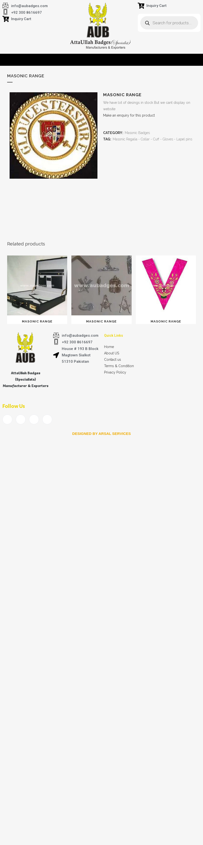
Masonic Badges (137, 133)
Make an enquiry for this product (129, 115)
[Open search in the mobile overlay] (169, 23)
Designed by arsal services (101, 433)
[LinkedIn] (34, 419)
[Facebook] (7, 419)
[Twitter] (21, 419)
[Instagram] (47, 419)
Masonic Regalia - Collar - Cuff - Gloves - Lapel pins (152, 139)
